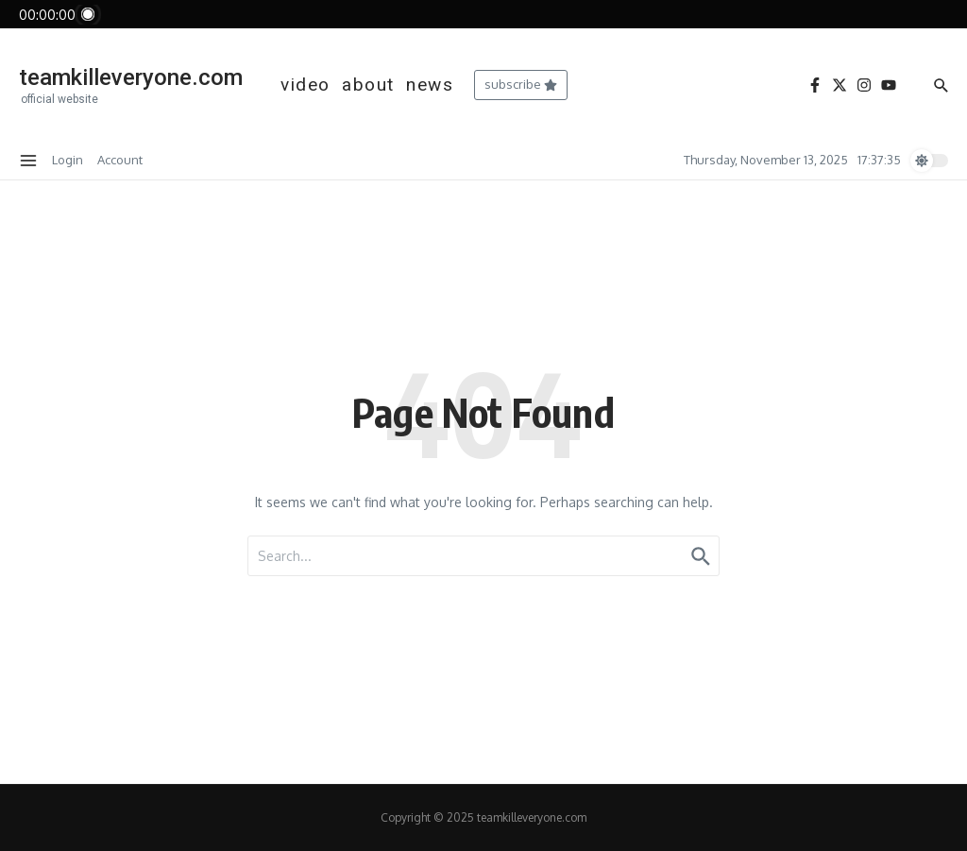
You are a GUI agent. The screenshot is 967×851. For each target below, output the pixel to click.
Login (67, 159)
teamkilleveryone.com (131, 77)
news (429, 84)
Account (120, 159)
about (368, 84)
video (305, 84)
